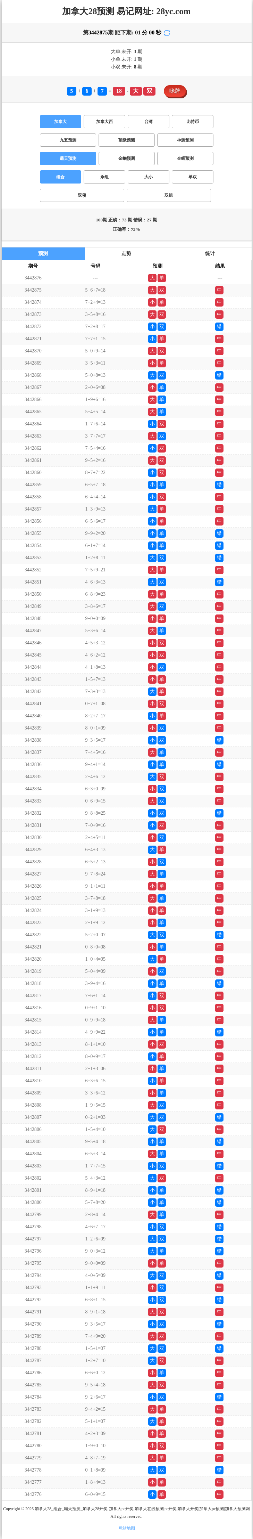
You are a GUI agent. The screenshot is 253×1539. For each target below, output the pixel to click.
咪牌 (174, 91)
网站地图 (126, 1528)
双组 (169, 195)
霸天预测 (68, 158)
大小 (148, 176)
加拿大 (60, 121)
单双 (192, 176)
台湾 (148, 121)
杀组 (104, 176)
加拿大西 (104, 121)
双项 (82, 195)
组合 (60, 176)
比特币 (192, 121)
